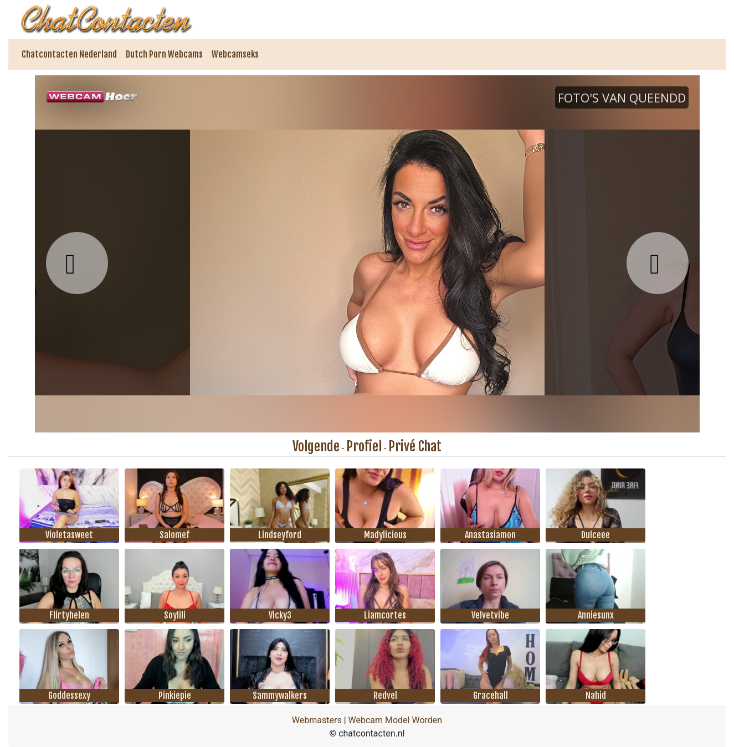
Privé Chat (415, 446)
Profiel (364, 446)
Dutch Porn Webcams (164, 54)
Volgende (316, 446)
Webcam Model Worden (395, 720)
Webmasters (317, 720)
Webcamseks (235, 54)
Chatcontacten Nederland (69, 54)
